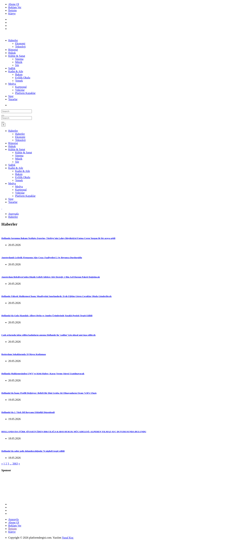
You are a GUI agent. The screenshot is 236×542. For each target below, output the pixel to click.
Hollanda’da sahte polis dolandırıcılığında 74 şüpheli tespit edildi (33, 451)
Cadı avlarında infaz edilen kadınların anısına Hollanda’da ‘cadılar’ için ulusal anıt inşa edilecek (48, 335)
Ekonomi (20, 43)
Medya (12, 83)
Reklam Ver (14, 7)
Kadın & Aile (15, 71)
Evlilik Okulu (22, 77)
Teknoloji (20, 46)
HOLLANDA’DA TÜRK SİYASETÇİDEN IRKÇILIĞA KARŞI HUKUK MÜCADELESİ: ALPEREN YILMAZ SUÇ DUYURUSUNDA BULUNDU (73, 431)
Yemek (19, 80)
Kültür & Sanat (16, 55)
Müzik (18, 62)
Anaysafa (13, 213)
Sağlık (11, 68)
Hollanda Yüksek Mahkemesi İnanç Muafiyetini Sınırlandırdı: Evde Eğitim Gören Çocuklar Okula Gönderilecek (56, 296)
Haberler (13, 40)
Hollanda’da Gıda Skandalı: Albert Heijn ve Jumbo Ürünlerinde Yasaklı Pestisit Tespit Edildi (46, 315)
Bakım (19, 74)
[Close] (3, 125)
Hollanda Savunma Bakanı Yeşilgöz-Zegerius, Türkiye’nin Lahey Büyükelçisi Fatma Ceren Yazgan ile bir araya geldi (58, 238)
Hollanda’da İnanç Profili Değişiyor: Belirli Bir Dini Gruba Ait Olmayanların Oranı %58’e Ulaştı (48, 393)
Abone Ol (13, 4)
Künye (12, 13)
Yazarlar (12, 99)
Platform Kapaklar (25, 93)
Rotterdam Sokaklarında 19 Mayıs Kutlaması (23, 354)
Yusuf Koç (68, 537)
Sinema (19, 59)
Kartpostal (21, 86)
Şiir (17, 65)
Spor (10, 96)
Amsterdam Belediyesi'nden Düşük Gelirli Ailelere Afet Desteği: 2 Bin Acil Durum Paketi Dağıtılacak (50, 277)
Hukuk (12, 52)
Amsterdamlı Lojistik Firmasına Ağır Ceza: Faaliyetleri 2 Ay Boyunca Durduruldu (41, 257)
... (11, 463)
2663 (15, 463)
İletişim (12, 10)
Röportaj (13, 49)
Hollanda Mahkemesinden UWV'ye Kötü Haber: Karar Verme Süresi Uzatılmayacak (42, 373)
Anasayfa (13, 519)
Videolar (20, 89)
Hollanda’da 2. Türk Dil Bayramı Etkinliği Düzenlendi (28, 412)
